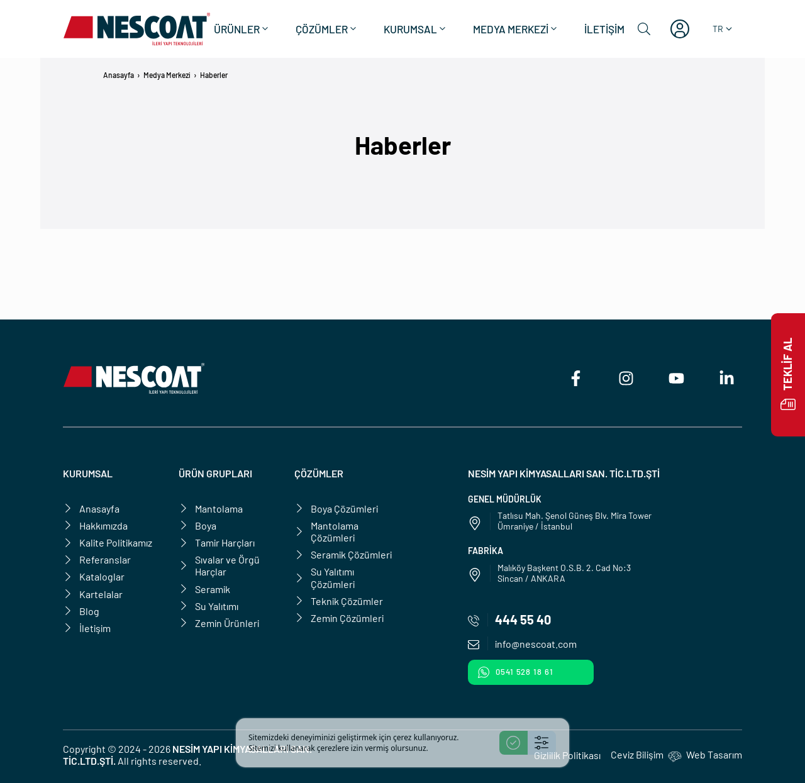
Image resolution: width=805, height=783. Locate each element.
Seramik (204, 589)
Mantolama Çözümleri (326, 531)
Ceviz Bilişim (637, 754)
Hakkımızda (95, 525)
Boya (197, 525)
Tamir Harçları (217, 542)
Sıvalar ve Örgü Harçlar (219, 565)
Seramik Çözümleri (343, 554)
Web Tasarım (714, 754)
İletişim (604, 29)
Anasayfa (118, 74)
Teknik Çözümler (338, 601)
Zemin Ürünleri (219, 623)
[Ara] (644, 29)
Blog (81, 611)
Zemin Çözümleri (339, 618)
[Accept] (513, 743)
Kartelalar (93, 594)
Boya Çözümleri (336, 508)
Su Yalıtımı (208, 606)
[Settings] (542, 743)
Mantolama (211, 508)
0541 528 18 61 (515, 672)
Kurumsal (416, 29)
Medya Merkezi (516, 29)
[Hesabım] (679, 28)
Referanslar (97, 559)
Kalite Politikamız (107, 542)
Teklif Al (788, 375)
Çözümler (327, 29)
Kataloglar (94, 576)
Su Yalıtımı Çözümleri (324, 577)
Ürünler (242, 29)
